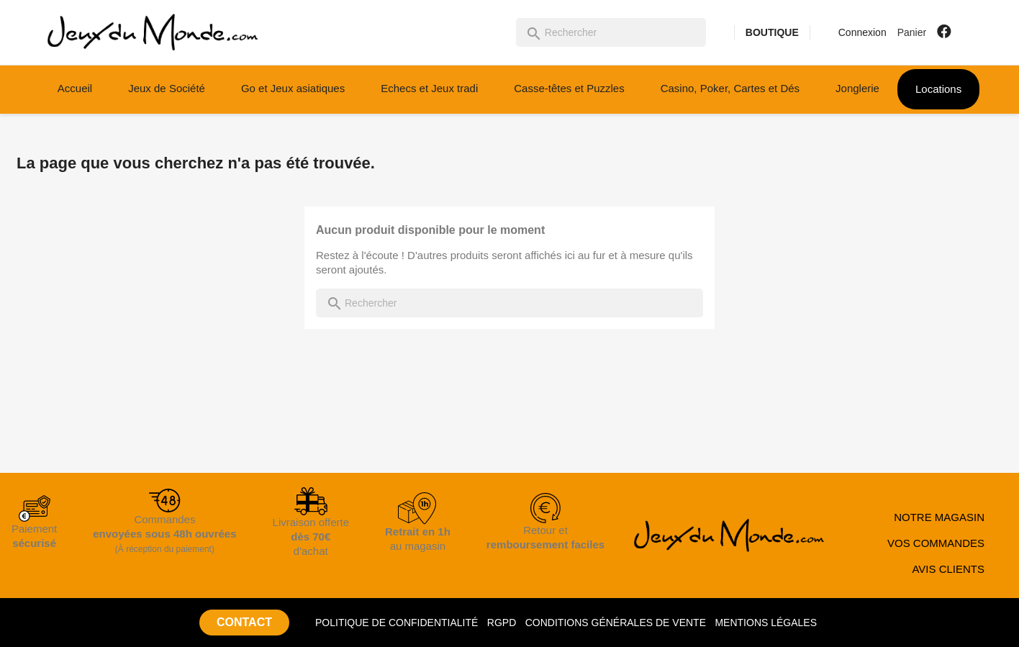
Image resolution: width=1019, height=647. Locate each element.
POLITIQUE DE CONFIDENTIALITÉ (396, 622)
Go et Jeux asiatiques (293, 88)
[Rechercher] (611, 32)
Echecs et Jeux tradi (429, 88)
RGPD (501, 622)
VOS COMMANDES (935, 543)
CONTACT (244, 622)
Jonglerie (857, 88)
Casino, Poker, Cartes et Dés (730, 88)
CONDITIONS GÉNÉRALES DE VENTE (615, 622)
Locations (938, 89)
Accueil (75, 88)
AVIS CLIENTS (948, 569)
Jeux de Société (166, 88)
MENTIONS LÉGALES (766, 622)
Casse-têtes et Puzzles (569, 88)
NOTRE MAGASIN (939, 517)
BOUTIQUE (772, 32)
